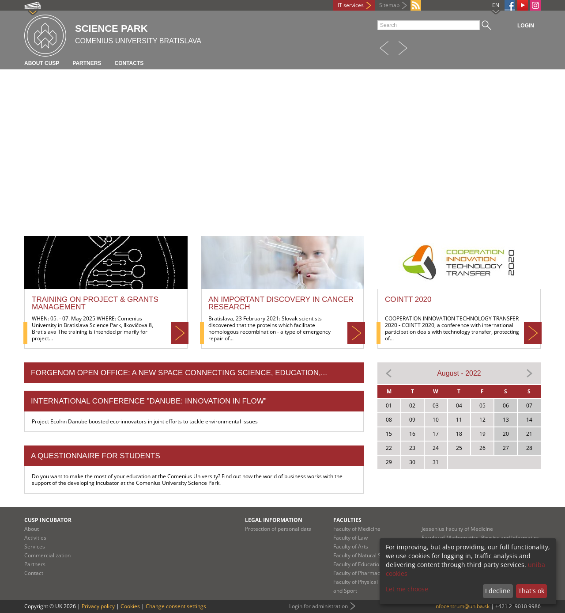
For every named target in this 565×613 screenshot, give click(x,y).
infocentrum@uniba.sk (462, 606)
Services (34, 546)
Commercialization (47, 555)
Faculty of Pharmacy (358, 573)
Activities (35, 537)
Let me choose (407, 589)
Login (525, 26)
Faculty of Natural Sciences (366, 555)
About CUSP (41, 63)
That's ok (531, 590)
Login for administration (318, 606)
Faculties (347, 520)
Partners (86, 63)
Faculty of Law (350, 537)
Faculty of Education (357, 564)
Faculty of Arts (350, 546)
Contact (33, 573)
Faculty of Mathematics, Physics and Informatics (480, 537)
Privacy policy (98, 606)
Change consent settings (176, 606)
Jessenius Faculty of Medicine (457, 529)
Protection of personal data (278, 529)
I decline (497, 590)
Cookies (130, 606)
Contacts (128, 63)
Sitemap (389, 5)
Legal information (273, 520)
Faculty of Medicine (356, 529)
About (31, 529)
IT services (351, 5)
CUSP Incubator (48, 520)
